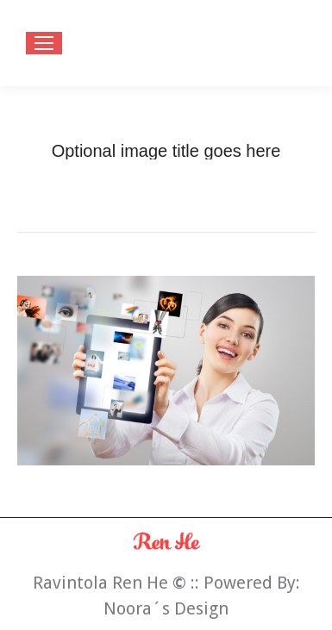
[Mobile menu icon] (44, 43)
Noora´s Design (166, 608)
